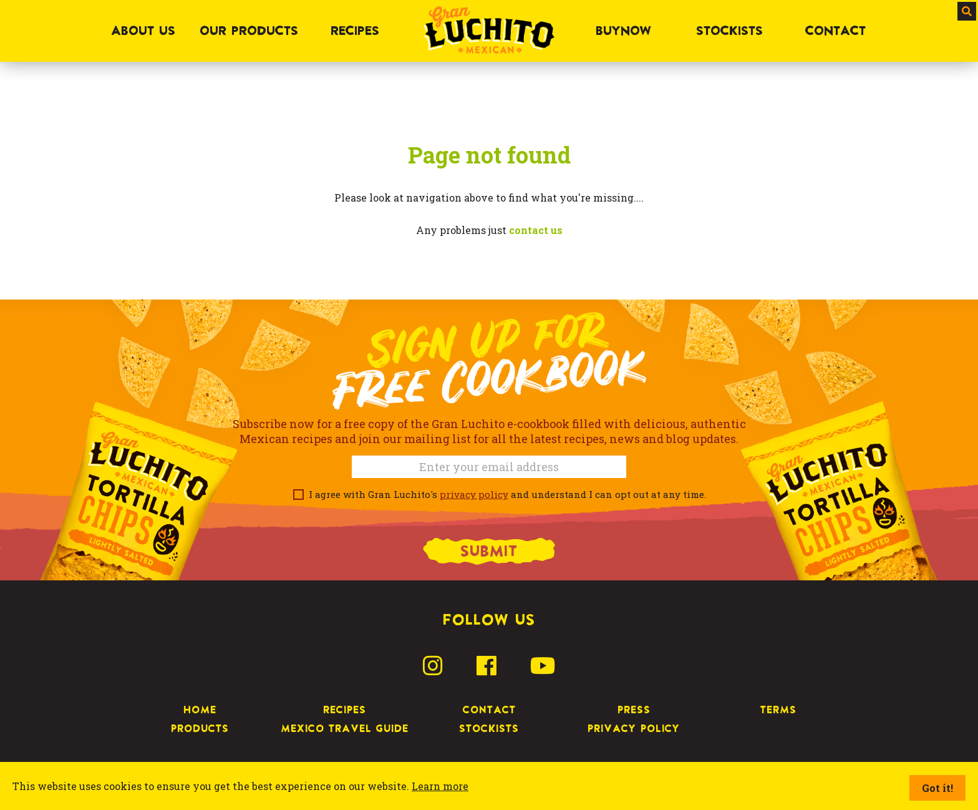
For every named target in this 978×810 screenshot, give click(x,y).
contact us (536, 230)
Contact (489, 709)
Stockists (489, 728)
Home (199, 709)
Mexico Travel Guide (345, 728)
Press (634, 709)
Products (200, 728)
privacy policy (474, 494)
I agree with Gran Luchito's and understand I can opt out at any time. (505, 494)
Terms (778, 709)
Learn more (440, 786)
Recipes (344, 709)
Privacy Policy (634, 728)
